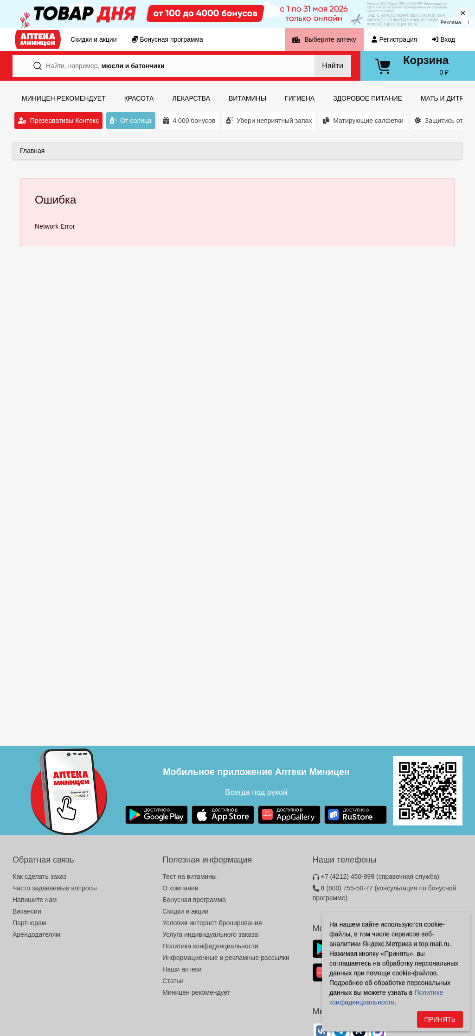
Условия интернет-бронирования (212, 923)
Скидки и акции (185, 911)
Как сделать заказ (39, 876)
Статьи (172, 981)
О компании (180, 888)
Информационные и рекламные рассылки (225, 957)
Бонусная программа (193, 899)
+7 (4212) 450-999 (376, 876)
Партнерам (29, 923)
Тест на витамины (189, 876)
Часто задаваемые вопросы (55, 888)
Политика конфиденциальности (210, 946)
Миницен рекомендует (196, 992)
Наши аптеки (181, 969)
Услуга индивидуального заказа (210, 934)
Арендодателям (36, 934)
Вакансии (27, 911)
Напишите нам (35, 899)
